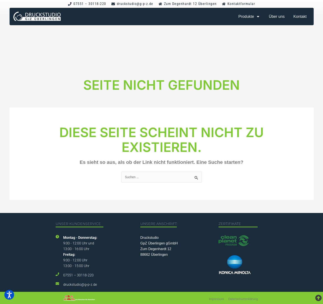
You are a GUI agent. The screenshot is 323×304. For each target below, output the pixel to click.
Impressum (216, 299)
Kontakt (299, 16)
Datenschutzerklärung (243, 299)
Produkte (249, 16)
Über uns (277, 16)
